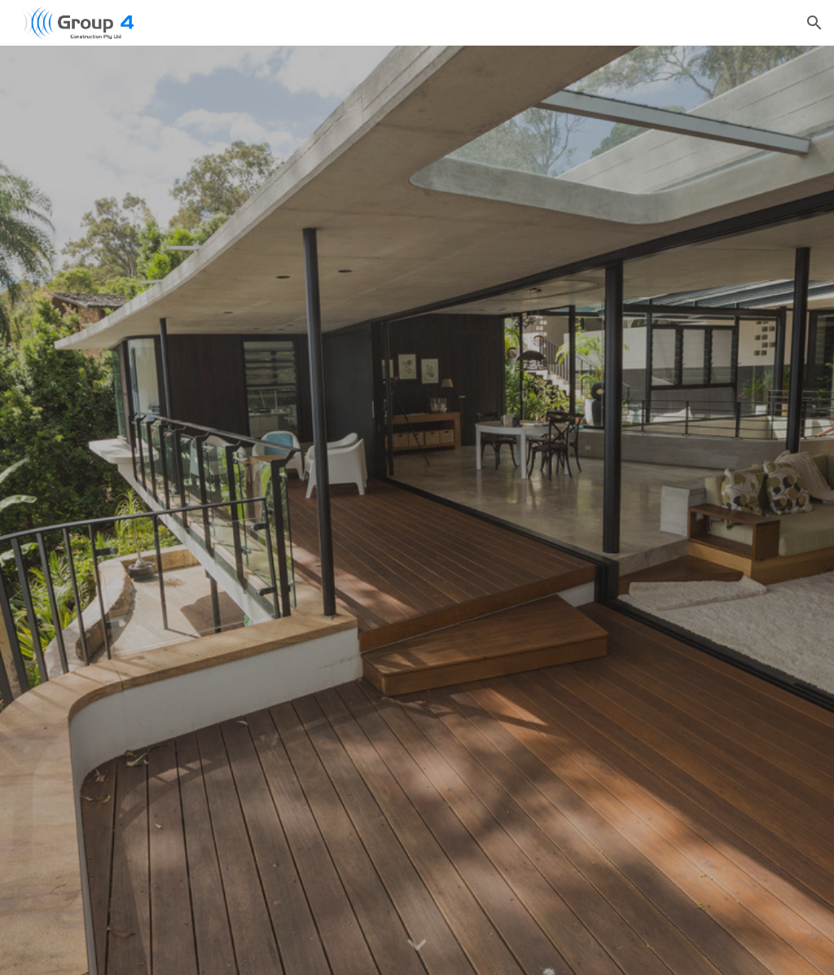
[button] (814, 22)
